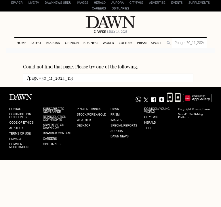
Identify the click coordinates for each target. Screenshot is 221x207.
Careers (99, 8)
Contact (16, 109)
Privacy (15, 139)
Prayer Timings (89, 109)
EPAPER (17, 2)
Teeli (148, 128)
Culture (126, 43)
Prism (141, 43)
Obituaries (120, 8)
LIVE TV (33, 2)
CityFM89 (136, 2)
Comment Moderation (18, 146)
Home (21, 43)
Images (82, 2)
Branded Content (57, 133)
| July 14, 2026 (110, 31)
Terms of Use (20, 133)
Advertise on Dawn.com (53, 126)
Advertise (157, 2)
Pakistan (53, 43)
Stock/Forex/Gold (91, 114)
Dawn (114, 109)
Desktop (84, 125)
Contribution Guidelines (20, 116)
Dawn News (119, 136)
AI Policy (16, 128)
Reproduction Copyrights (54, 118)
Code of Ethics (21, 122)
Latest (36, 43)
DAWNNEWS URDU (58, 2)
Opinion (72, 43)
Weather (84, 120)
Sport (156, 43)
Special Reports (123, 125)
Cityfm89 (151, 117)
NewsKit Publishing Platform (190, 115)
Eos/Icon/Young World (156, 110)
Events (177, 2)
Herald (100, 2)
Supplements (199, 2)
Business (90, 43)
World (108, 43)
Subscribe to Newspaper (53, 110)
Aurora (117, 2)
